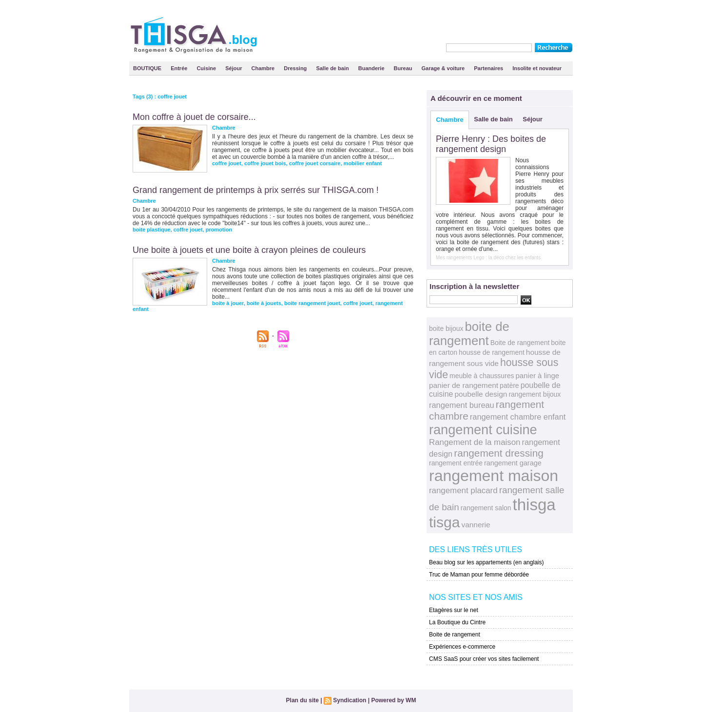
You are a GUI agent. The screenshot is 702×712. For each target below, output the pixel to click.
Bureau (404, 68)
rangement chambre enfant (518, 416)
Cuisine (206, 68)
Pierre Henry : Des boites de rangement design (491, 144)
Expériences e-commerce (462, 646)
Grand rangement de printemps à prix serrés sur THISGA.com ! (256, 190)
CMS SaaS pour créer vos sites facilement (484, 658)
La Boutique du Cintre (457, 622)
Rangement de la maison (474, 442)
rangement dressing (499, 453)
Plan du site (302, 700)
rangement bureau (461, 405)
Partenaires (489, 68)
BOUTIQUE (148, 68)
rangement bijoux (534, 394)
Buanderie (372, 68)
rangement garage (513, 463)
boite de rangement (469, 333)
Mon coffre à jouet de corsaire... (194, 117)
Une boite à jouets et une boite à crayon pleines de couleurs (249, 250)
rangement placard (463, 490)
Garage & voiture (444, 68)
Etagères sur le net (453, 610)
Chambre (264, 68)
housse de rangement (492, 352)
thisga (534, 505)
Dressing (296, 68)
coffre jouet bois (265, 163)
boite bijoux (446, 328)
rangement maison (493, 475)
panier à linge (537, 376)
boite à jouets (264, 303)
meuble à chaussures (481, 376)
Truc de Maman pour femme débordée (479, 574)
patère (509, 385)
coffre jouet (226, 163)
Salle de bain (333, 68)
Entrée (180, 68)
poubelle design (480, 394)
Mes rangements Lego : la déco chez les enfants (488, 257)
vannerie (476, 524)
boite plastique (152, 229)
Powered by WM (393, 700)
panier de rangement (463, 385)
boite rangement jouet (312, 303)
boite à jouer (228, 303)
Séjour (234, 68)
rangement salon (486, 508)
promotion (219, 229)
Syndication (349, 700)
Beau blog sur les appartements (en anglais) (486, 562)
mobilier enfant (363, 163)
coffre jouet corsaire (315, 163)
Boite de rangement (520, 342)
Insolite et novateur (537, 68)
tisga (444, 522)
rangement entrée (456, 463)
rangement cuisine (483, 429)
